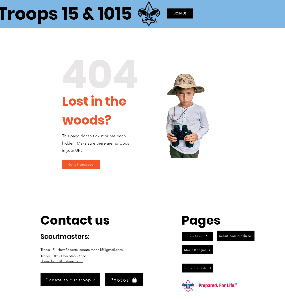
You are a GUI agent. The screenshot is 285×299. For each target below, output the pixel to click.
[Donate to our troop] (70, 279)
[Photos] (124, 279)
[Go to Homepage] (81, 164)
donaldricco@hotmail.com (62, 261)
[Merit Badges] (197, 249)
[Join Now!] (197, 236)
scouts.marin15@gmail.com (101, 250)
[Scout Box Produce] (235, 236)
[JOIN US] (180, 13)
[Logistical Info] (197, 268)
